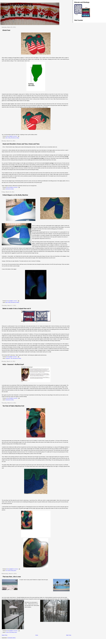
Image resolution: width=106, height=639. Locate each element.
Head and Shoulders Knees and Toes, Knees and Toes (21, 144)
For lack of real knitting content (11, 632)
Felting (9, 137)
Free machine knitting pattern (11, 570)
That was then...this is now (12, 576)
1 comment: (15, 300)
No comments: (15, 187)
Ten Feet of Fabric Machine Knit (13, 406)
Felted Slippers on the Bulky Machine (15, 195)
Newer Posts (4, 635)
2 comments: (15, 398)
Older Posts (68, 635)
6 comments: (14, 136)
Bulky (7, 137)
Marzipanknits (17, 5)
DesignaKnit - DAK (9, 358)
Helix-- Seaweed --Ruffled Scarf (13, 364)
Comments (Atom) (11, 637)
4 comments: (14, 356)
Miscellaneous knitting (15, 137)
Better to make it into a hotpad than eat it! (17, 308)
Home (36, 635)
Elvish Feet (6, 30)
